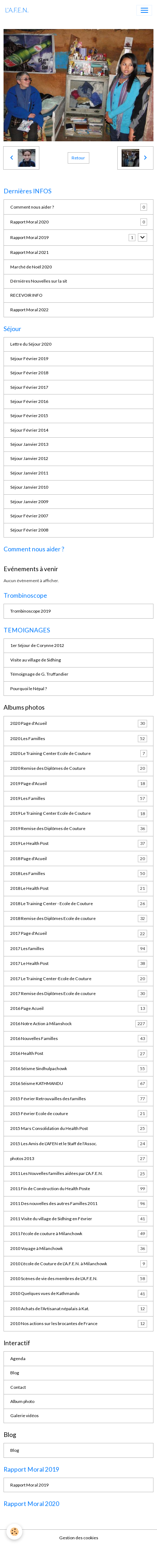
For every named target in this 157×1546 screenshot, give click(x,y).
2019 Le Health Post (78, 843)
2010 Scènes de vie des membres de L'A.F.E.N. (78, 1278)
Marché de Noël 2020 (31, 266)
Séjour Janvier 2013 (29, 444)
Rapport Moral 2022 (29, 309)
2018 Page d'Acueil (78, 858)
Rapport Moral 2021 (29, 252)
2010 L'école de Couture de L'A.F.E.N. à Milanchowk (78, 1263)
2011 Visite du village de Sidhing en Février (78, 1218)
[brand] (16, 10)
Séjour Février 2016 (29, 401)
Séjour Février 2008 (29, 530)
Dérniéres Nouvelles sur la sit (38, 281)
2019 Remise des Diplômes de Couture (78, 828)
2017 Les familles (78, 948)
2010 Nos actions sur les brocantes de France (78, 1323)
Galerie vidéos (24, 1415)
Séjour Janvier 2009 (29, 501)
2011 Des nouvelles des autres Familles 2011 (78, 1203)
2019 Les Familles (78, 798)
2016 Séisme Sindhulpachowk (78, 1068)
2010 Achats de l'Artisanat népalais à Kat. (78, 1308)
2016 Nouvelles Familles (78, 1038)
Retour (78, 157)
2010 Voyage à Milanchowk (78, 1248)
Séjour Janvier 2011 (29, 473)
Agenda (18, 1358)
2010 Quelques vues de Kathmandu (78, 1293)
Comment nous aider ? (32, 207)
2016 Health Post (78, 1053)
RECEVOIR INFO (26, 295)
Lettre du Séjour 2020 (30, 344)
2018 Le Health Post (78, 888)
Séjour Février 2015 (29, 415)
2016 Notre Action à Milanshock (78, 1023)
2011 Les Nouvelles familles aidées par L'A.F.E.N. (78, 1173)
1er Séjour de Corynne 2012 (37, 645)
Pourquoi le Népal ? (28, 688)
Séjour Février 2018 (29, 372)
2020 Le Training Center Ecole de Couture (78, 753)
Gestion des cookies (78, 1537)
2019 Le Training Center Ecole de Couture (78, 813)
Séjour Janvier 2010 (29, 487)
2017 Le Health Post (78, 963)
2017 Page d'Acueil (78, 933)
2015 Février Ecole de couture (78, 1113)
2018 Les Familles (78, 873)
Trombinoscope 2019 (30, 611)
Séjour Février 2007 (29, 515)
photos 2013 (78, 1158)
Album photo (22, 1401)
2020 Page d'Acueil (78, 723)
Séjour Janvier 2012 (29, 458)
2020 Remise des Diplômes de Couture (78, 768)
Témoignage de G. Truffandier (39, 674)
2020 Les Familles (78, 738)
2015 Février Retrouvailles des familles (78, 1098)
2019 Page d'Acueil (78, 783)
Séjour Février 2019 (29, 358)
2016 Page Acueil (78, 1008)
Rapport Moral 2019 (29, 237)
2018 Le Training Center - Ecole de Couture (78, 903)
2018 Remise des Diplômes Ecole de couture (78, 918)
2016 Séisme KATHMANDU (78, 1083)
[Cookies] (14, 1532)
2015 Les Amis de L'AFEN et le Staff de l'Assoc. (78, 1143)
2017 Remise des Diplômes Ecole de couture (78, 993)
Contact (18, 1387)
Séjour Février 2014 (29, 430)
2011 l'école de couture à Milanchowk (78, 1233)
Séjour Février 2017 (29, 387)
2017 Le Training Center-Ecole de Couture (78, 978)
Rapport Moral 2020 (29, 221)
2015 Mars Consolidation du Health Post (78, 1128)
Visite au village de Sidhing (35, 660)
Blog (14, 1372)
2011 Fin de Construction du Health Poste (78, 1188)
